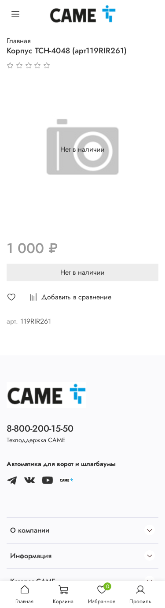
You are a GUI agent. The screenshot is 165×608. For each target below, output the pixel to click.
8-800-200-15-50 (40, 428)
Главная (19, 41)
